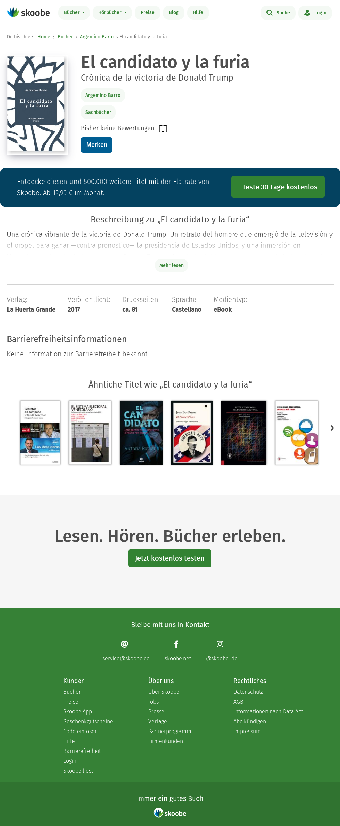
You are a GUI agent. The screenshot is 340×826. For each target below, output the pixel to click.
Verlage (157, 721)
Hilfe (198, 12)
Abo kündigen (249, 721)
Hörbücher (110, 12)
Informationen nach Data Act (268, 711)
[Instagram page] (221, 651)
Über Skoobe (163, 692)
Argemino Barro (97, 37)
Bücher (72, 12)
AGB (238, 702)
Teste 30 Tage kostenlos (280, 187)
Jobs (153, 702)
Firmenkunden (165, 741)
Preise (148, 12)
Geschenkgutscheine (88, 721)
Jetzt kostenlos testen (170, 558)
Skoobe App (77, 711)
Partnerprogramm (169, 731)
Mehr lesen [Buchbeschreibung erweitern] (171, 266)
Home (43, 37)
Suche (278, 12)
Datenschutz (248, 692)
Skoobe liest (78, 771)
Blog (174, 12)
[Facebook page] (178, 651)
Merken (96, 145)
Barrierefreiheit (82, 751)
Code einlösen (80, 731)
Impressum (247, 731)
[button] (332, 428)
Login (315, 12)
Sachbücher (98, 112)
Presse (156, 711)
